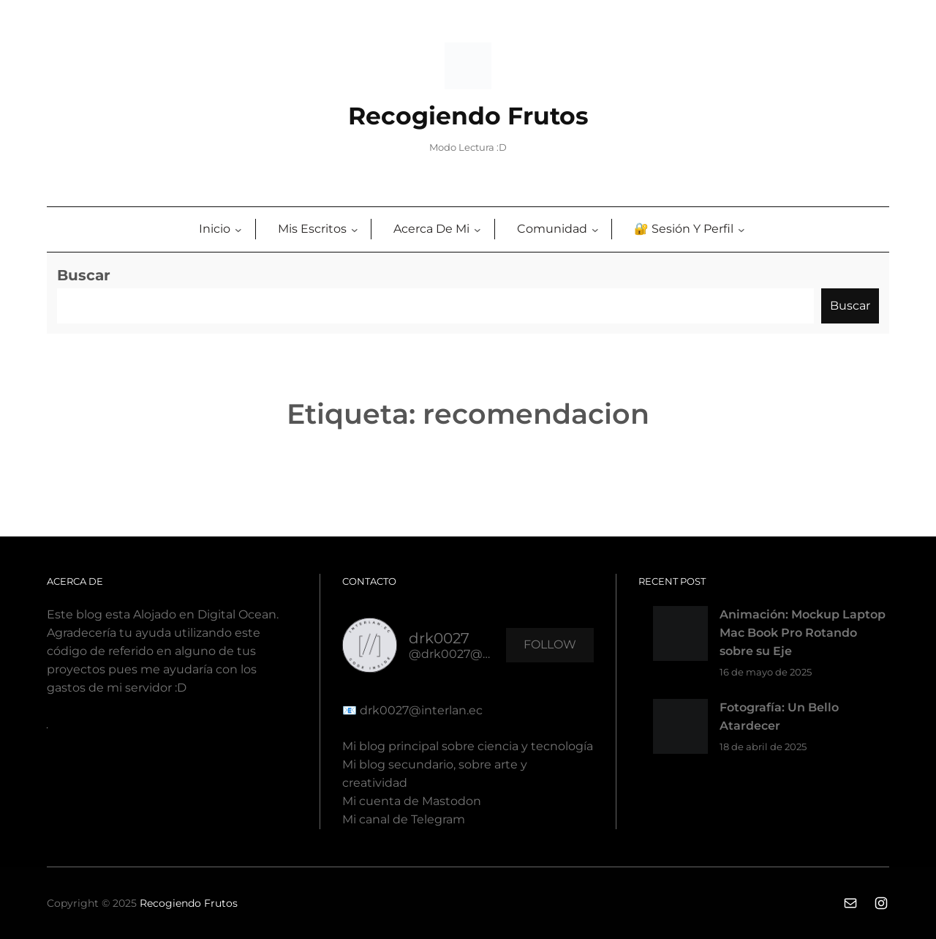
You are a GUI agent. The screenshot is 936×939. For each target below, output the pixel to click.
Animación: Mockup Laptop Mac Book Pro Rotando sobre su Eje (803, 632)
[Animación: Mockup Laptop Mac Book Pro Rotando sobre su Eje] (680, 636)
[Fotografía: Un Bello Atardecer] (680, 729)
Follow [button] (550, 644)
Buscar (83, 275)
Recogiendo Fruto (186, 903)
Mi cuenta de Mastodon (411, 801)
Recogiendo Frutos (468, 115)
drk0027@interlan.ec (420, 710)
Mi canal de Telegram (403, 819)
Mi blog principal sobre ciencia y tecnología (467, 746)
